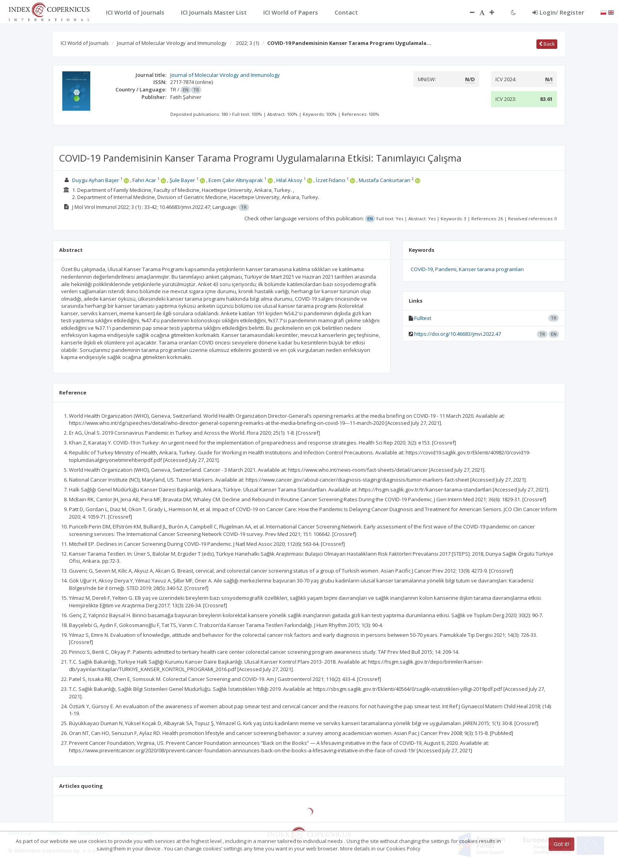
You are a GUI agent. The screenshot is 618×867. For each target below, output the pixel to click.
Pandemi (445, 269)
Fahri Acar (144, 180)
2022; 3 (247, 43)
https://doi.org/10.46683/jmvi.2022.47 (457, 333)
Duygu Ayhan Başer (95, 180)
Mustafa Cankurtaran (384, 180)
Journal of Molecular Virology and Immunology (172, 43)
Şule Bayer (182, 180)
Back (547, 43)
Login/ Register (558, 12)
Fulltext (422, 318)
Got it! (561, 844)
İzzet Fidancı (330, 180)
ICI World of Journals (85, 43)
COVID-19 (422, 269)
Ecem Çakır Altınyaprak (235, 180)
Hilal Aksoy (289, 180)
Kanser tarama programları (491, 269)
